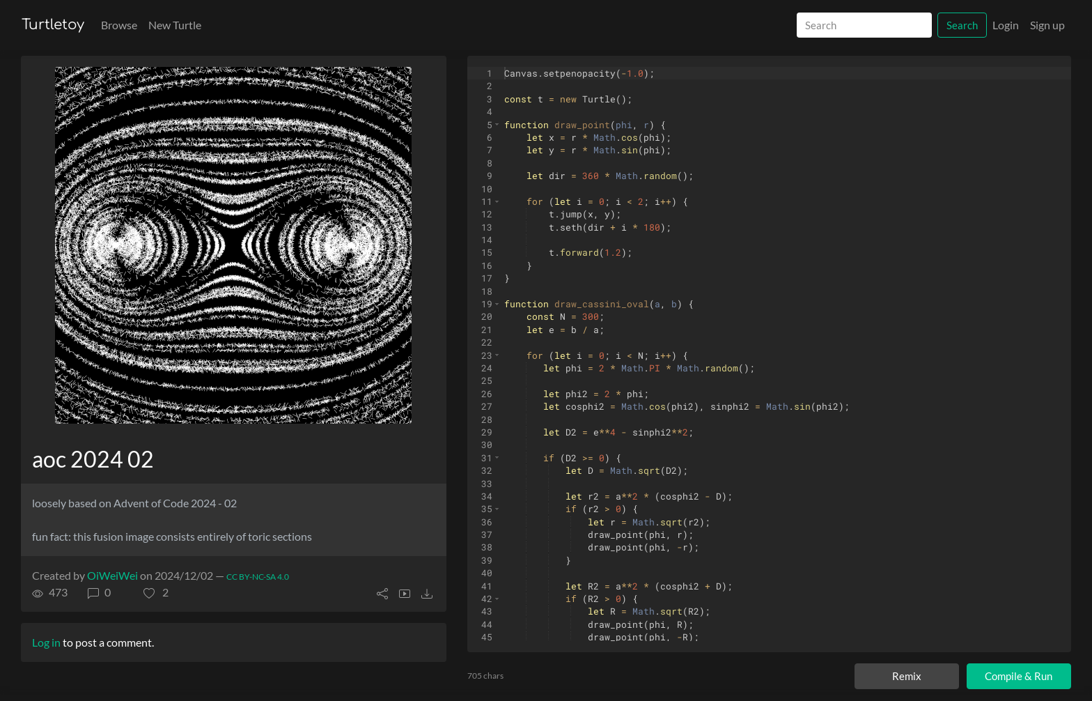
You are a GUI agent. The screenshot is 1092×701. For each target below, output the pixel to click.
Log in (46, 642)
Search (962, 25)
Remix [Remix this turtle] (906, 676)
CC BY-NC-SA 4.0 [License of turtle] (257, 576)
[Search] (864, 25)
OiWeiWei (112, 575)
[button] (156, 592)
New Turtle (174, 24)
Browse (119, 24)
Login (1005, 24)
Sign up (1047, 24)
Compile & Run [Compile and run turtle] (1018, 676)
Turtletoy (53, 25)
